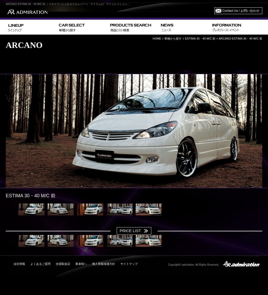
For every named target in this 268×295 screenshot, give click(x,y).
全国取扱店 (63, 263)
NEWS (184, 27)
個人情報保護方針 (103, 263)
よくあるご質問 (40, 263)
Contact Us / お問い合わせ (240, 11)
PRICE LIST (130, 230)
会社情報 (19, 263)
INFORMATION (236, 27)
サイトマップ (129, 263)
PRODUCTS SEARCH (133, 27)
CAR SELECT (82, 27)
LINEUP (31, 27)
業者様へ (81, 263)
